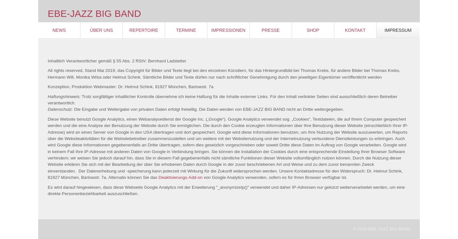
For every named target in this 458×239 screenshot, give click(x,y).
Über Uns (101, 30)
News (59, 30)
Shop (313, 30)
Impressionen (228, 30)
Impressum (398, 30)
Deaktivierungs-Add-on (180, 177)
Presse (271, 30)
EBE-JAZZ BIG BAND (94, 13)
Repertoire (143, 30)
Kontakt (355, 30)
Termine (186, 30)
